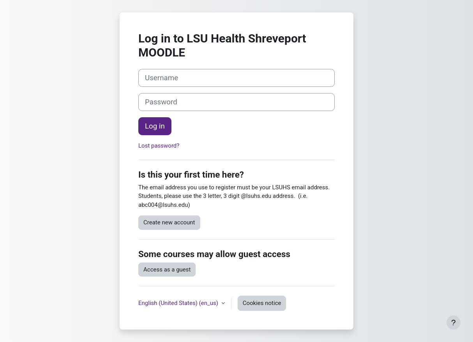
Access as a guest (167, 269)
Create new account (169, 222)
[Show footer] (454, 323)
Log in (155, 126)
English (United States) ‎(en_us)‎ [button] (179, 303)
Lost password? (158, 145)
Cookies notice (262, 303)
